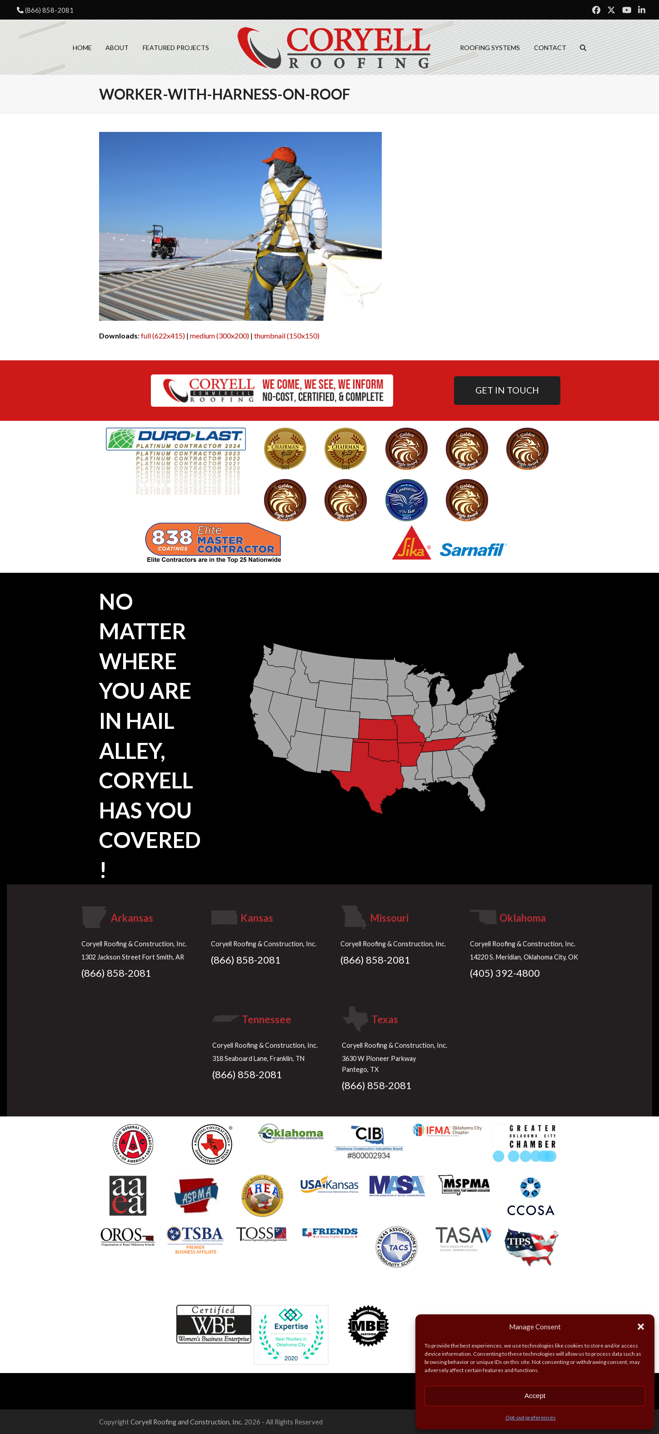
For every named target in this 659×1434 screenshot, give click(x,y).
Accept (534, 1395)
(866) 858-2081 (49, 10)
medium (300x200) (219, 335)
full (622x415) (163, 335)
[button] (640, 1326)
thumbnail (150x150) (287, 335)
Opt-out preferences (530, 1417)
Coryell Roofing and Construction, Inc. (186, 1422)
